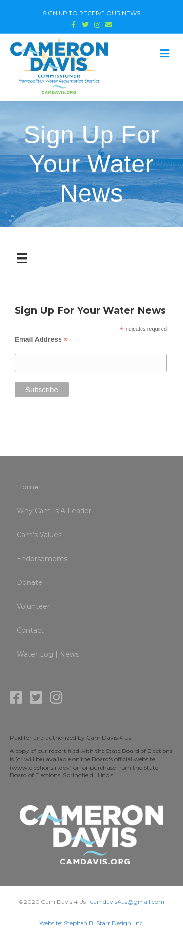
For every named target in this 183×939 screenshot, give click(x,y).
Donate (29, 582)
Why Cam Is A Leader (54, 511)
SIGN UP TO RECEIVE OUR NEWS (91, 13)
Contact (30, 630)
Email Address (41, 339)
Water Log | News (48, 654)
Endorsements (42, 558)
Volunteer (33, 606)
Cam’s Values (39, 534)
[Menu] (22, 258)
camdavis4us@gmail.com (127, 901)
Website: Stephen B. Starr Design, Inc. (91, 923)
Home (28, 487)
